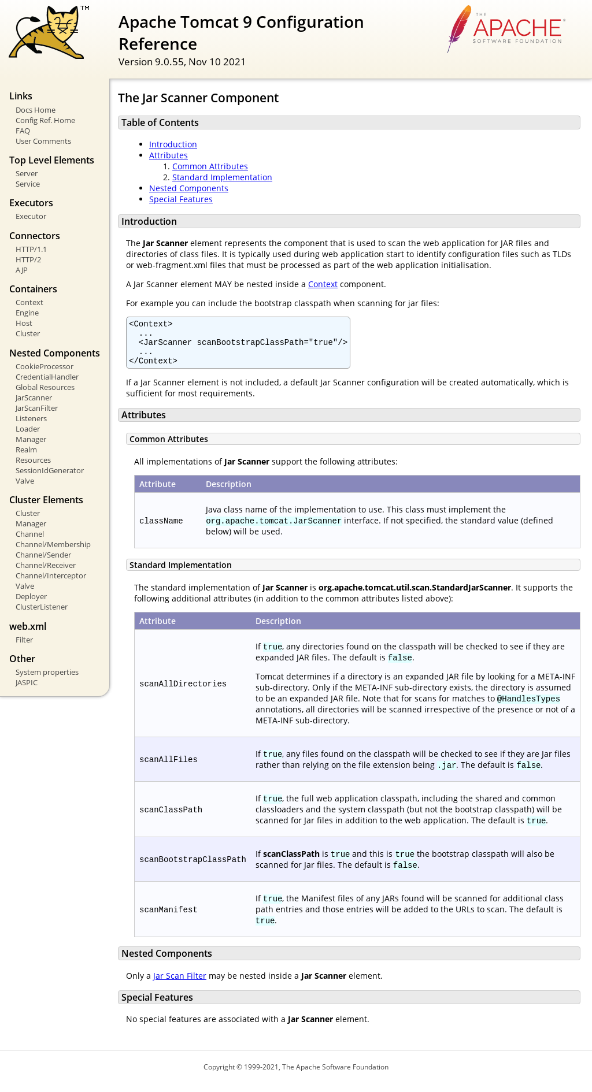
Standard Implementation (222, 177)
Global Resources (45, 387)
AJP (22, 270)
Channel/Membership (53, 544)
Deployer (31, 596)
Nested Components (188, 188)
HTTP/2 (28, 259)
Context (29, 302)
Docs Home (36, 110)
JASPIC (27, 682)
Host (24, 323)
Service (28, 184)
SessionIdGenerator (50, 470)
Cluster (28, 333)
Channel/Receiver (46, 565)
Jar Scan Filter (179, 984)
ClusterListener (42, 606)
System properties (47, 672)
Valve (25, 481)
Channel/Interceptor (51, 575)
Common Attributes (210, 166)
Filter (24, 639)
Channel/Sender (43, 554)
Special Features (181, 199)
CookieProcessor (44, 366)
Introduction (173, 144)
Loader (28, 429)
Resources (33, 460)
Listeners (31, 418)
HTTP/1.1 (31, 249)
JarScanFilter (37, 408)
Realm (26, 449)
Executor (31, 216)
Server (27, 173)
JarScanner (34, 397)
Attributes (168, 155)
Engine (27, 312)
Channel (30, 534)
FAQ (23, 130)
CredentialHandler (47, 377)
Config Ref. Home (45, 120)
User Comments (43, 141)
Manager (31, 439)
